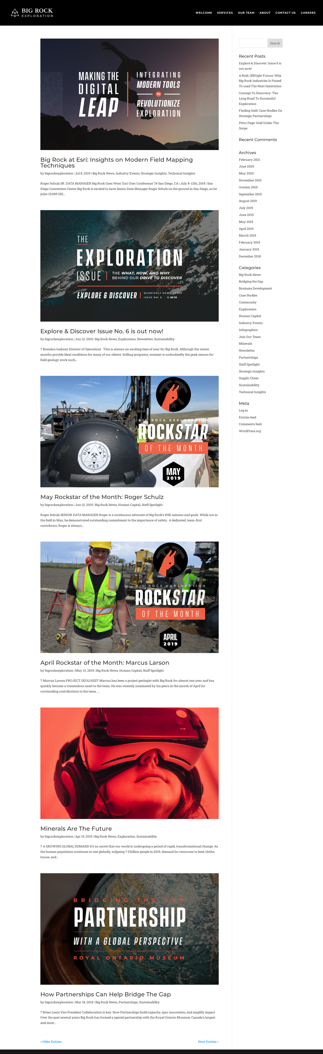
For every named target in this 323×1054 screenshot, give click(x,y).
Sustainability (164, 339)
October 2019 (248, 187)
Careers (308, 12)
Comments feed (250, 424)
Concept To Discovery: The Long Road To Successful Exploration (258, 98)
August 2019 (248, 201)
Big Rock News (103, 173)
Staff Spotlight (152, 505)
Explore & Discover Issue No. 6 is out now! (101, 331)
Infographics (248, 330)
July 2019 (246, 208)
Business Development (255, 288)
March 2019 (247, 235)
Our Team (246, 12)
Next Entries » (208, 1041)
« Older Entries (50, 1041)
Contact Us (285, 12)
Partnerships (128, 1002)
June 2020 (246, 166)
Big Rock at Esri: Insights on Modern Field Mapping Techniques (116, 162)
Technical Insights (181, 173)
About (265, 12)
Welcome (204, 12)
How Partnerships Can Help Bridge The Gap (105, 994)
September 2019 (250, 194)
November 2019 (250, 180)
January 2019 (249, 249)
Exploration (127, 339)
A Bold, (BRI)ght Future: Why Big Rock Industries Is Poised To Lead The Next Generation (260, 80)
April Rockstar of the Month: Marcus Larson (104, 662)
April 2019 (246, 228)
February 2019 (249, 242)
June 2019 (246, 215)
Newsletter (145, 339)
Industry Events (128, 173)
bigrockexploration (59, 173)
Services (225, 12)
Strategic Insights (154, 173)
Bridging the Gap (251, 281)
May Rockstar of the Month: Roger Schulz (102, 497)
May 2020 (246, 173)
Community (248, 302)
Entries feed (247, 417)
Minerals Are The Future (76, 828)
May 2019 (246, 222)
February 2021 (249, 159)
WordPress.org (250, 431)
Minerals (245, 343)
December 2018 (250, 256)
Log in (243, 410)
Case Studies (248, 295)
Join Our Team (250, 337)
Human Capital (129, 505)
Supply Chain (249, 378)
